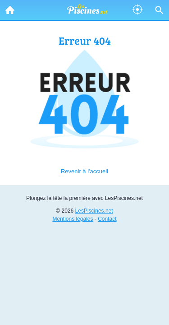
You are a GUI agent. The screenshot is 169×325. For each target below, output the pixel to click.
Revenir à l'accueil (84, 171)
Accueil (7, 7)
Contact (107, 219)
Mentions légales (72, 219)
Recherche (156, 8)
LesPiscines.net (94, 211)
